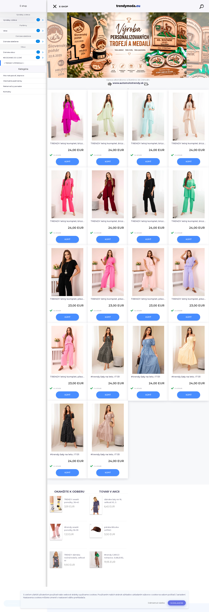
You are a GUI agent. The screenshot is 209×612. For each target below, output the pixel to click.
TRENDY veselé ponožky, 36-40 (71, 500)
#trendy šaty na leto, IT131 (105, 376)
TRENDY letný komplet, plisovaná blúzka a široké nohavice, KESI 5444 (67, 298)
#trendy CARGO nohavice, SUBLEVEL (114, 556)
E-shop (60, 6)
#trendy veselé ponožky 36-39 (71, 528)
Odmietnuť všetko (156, 603)
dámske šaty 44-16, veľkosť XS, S (113, 500)
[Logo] (128, 6)
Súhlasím (177, 603)
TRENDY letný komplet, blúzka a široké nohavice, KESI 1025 (67, 143)
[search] (202, 7)
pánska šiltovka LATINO (111, 528)
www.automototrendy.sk (128, 83)
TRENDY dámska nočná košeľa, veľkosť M (74, 558)
